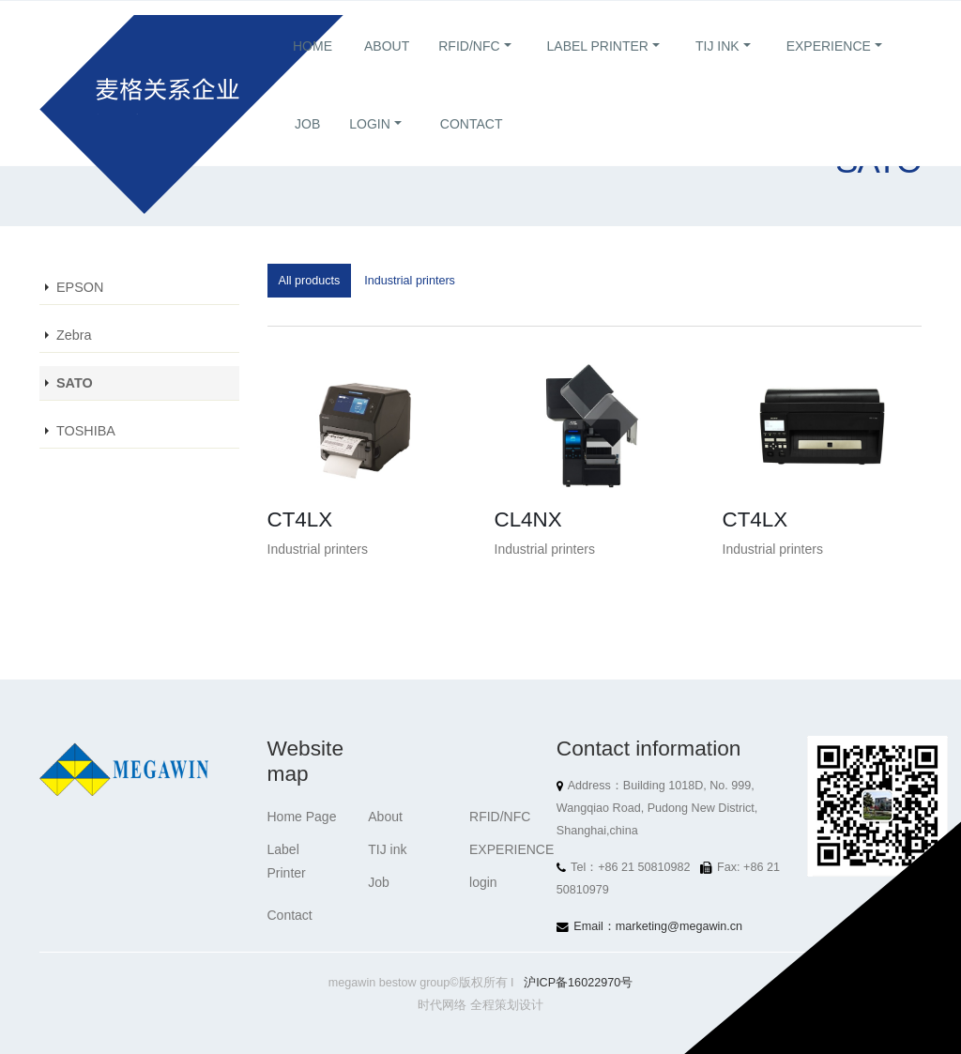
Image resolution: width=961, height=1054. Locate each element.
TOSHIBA (85, 430)
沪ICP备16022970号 (578, 982)
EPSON (79, 287)
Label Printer (597, 68)
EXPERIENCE (828, 68)
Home (312, 68)
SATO (74, 382)
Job (307, 146)
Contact (471, 146)
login (369, 146)
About (386, 68)
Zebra (74, 335)
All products (310, 280)
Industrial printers (409, 280)
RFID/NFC (468, 68)
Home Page (302, 816)
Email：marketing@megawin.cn (657, 926)
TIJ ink (717, 68)
